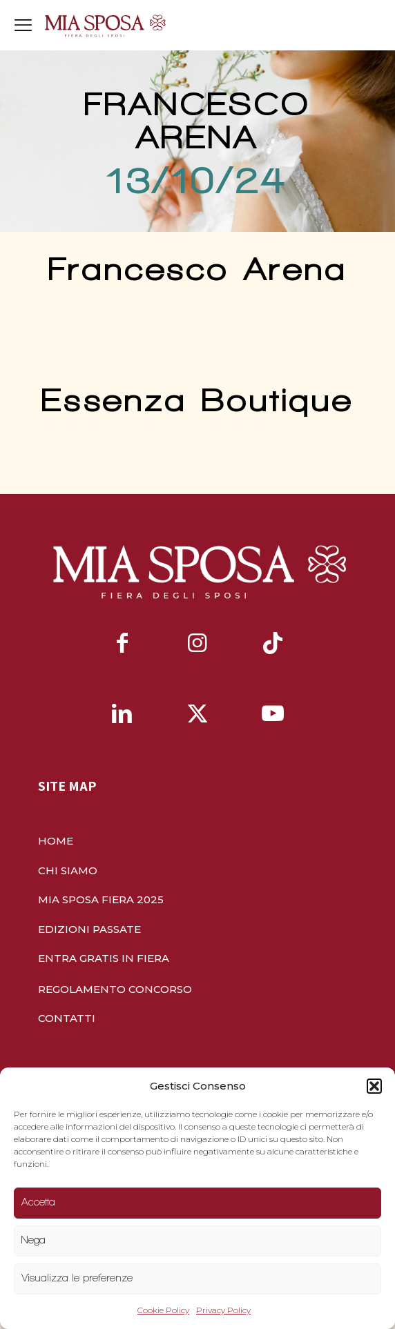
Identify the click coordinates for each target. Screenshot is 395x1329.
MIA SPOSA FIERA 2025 (101, 899)
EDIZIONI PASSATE (89, 929)
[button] (374, 1086)
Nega (33, 1240)
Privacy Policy (223, 1310)
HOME (55, 840)
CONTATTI (66, 1018)
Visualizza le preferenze (77, 1277)
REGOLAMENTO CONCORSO (115, 989)
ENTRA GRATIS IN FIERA (103, 958)
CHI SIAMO (67, 870)
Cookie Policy (163, 1310)
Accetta (38, 1202)
